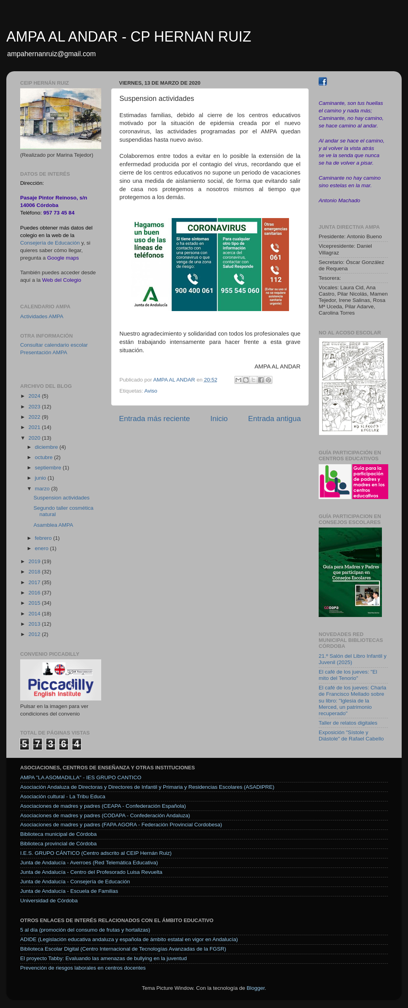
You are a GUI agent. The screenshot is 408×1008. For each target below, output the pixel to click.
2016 (35, 593)
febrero (44, 538)
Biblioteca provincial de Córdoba (58, 844)
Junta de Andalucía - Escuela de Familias (69, 891)
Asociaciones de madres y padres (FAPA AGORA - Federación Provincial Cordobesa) (121, 825)
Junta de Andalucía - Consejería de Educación (75, 882)
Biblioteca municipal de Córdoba (58, 834)
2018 (35, 572)
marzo (43, 489)
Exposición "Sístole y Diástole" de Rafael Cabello (351, 735)
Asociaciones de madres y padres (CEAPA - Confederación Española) (103, 806)
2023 (35, 407)
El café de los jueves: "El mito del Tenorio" (348, 675)
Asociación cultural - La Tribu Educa (62, 796)
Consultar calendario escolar (54, 345)
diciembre (47, 447)
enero (42, 548)
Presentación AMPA (43, 352)
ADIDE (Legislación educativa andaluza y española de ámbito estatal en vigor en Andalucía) (129, 939)
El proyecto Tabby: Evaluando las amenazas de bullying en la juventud (103, 958)
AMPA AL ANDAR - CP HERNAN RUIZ (128, 36)
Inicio (219, 418)
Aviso (150, 391)
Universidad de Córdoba (49, 901)
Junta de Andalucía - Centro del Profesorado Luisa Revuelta (91, 872)
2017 (35, 582)
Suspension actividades (62, 498)
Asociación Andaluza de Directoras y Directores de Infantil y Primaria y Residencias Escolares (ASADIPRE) (147, 787)
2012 (35, 634)
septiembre (49, 468)
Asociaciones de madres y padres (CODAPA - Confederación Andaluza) (105, 815)
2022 (35, 417)
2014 (35, 614)
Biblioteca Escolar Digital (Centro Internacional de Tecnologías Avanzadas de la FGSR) (123, 949)
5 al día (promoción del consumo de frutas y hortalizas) (85, 930)
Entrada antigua (274, 418)
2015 (35, 603)
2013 (35, 624)
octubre (44, 457)
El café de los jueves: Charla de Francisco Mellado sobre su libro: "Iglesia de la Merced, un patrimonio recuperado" (352, 700)
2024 (35, 396)
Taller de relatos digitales (348, 723)
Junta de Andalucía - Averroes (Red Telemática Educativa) (89, 863)
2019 (35, 561)
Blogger (256, 988)
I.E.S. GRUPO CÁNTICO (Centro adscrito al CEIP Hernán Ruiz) (96, 853)
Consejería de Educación (50, 243)
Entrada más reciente (154, 418)
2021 (35, 427)
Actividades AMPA (41, 316)
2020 (35, 438)
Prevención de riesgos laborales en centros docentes (82, 968)
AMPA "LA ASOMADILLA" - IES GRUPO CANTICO (80, 777)
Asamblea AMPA (53, 525)
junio (41, 478)
